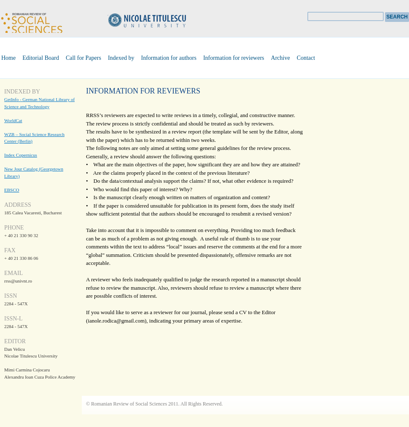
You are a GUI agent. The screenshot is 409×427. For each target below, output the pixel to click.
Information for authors (168, 58)
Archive (280, 58)
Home (8, 58)
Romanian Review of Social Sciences (31, 22)
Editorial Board (40, 58)
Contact (306, 58)
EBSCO (11, 189)
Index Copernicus (20, 154)
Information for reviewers (233, 58)
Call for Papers (83, 58)
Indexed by (121, 58)
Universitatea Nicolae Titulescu (160, 21)
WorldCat (13, 120)
